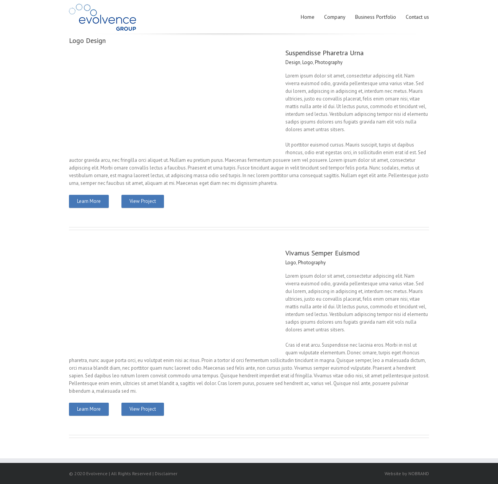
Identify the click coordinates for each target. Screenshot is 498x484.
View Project (142, 201)
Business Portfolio (375, 16)
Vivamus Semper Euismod (322, 253)
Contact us (417, 16)
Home (308, 16)
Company (335, 16)
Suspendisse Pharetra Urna (324, 52)
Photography (328, 62)
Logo (307, 62)
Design (292, 62)
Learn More (89, 201)
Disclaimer (166, 473)
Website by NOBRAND (407, 473)
